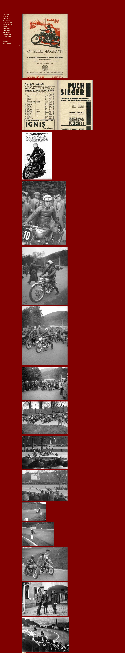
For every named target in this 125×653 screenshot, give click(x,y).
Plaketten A (6, 28)
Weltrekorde (6, 32)
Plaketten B (6, 30)
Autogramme (7, 34)
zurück (24, 652)
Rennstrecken (7, 36)
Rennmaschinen (8, 22)
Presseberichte (7, 24)
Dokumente (6, 20)
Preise (5, 26)
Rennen (5, 16)
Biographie (6, 14)
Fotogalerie (6, 18)
